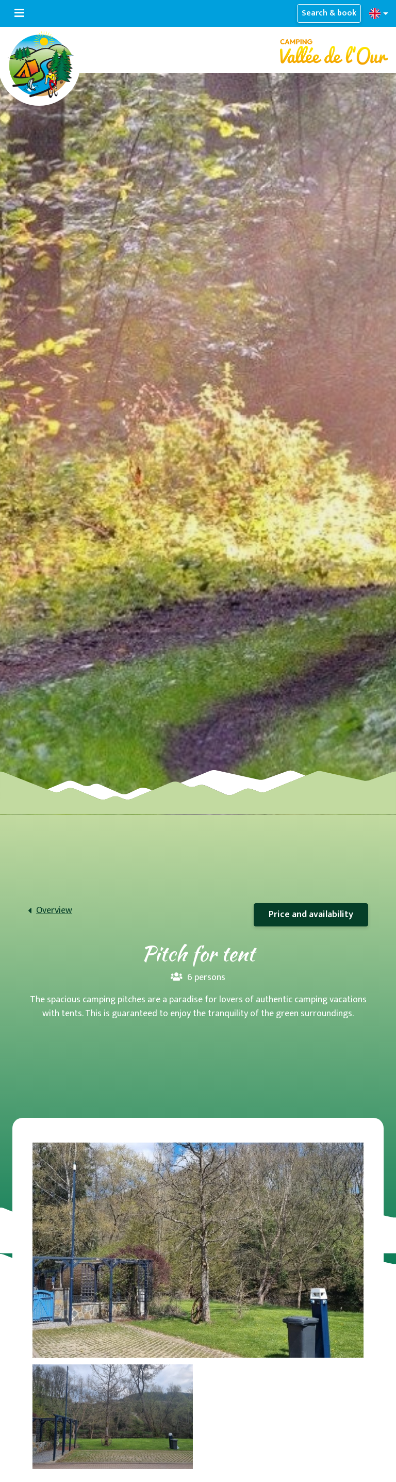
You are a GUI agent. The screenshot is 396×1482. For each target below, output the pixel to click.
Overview (54, 911)
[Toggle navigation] (19, 13)
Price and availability (311, 914)
